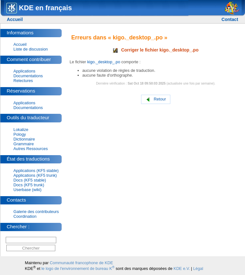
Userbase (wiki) (27, 189)
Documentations (28, 75)
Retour (156, 99)
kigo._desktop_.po (103, 61)
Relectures (23, 80)
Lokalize (20, 129)
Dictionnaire (24, 139)
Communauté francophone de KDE (81, 262)
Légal (198, 268)
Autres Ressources (30, 148)
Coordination (25, 216)
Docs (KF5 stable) (29, 180)
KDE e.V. (182, 268)
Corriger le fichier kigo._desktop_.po (156, 49)
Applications (24, 71)
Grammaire (23, 143)
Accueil (15, 19)
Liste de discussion (30, 49)
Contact (229, 19)
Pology (19, 134)
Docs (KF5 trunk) (28, 184)
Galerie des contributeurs (36, 211)
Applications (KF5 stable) (35, 170)
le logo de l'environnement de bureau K (77, 268)
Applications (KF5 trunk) (35, 175)
